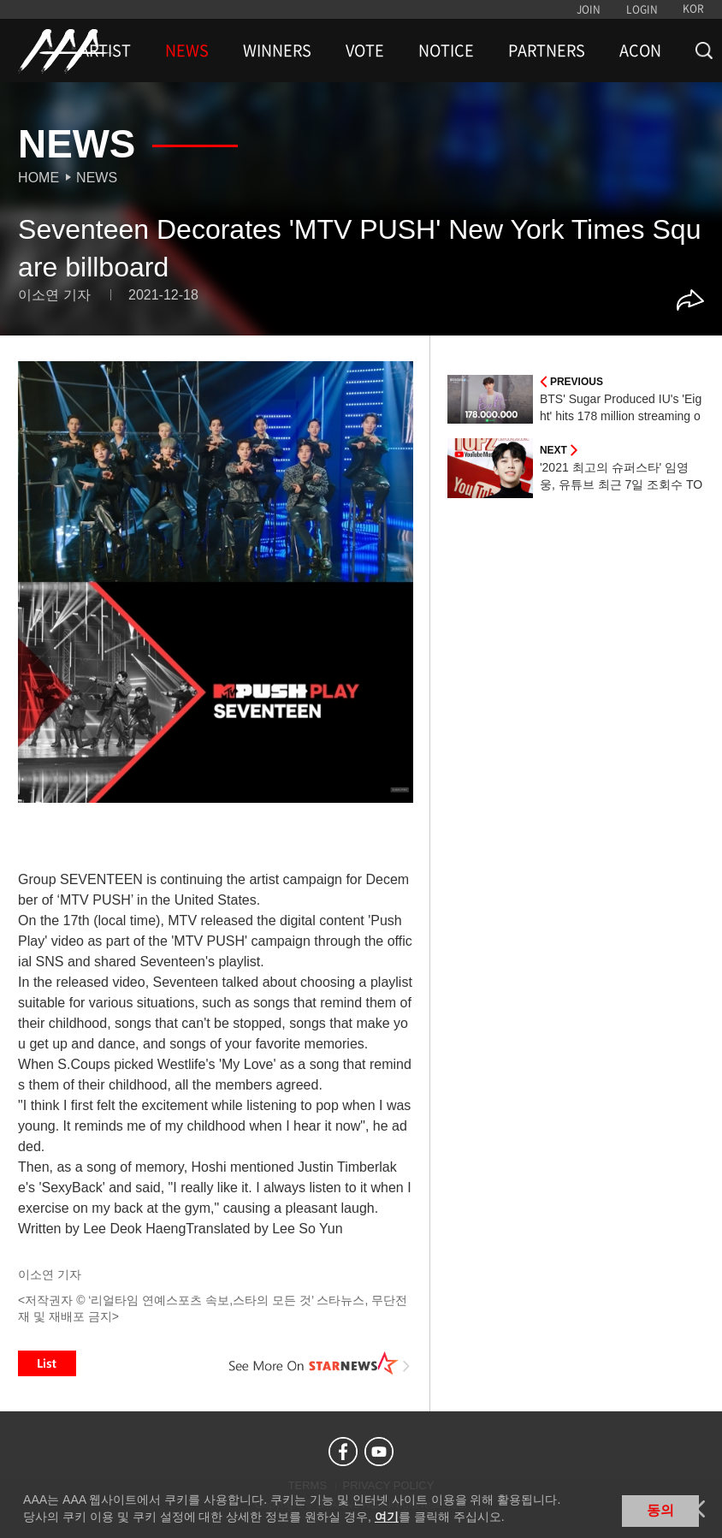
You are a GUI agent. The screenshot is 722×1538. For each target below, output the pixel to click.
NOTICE (446, 50)
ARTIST (105, 50)
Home (38, 177)
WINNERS (277, 50)
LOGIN (642, 9)
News (96, 177)
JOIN (589, 9)
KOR (693, 8)
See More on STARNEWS (320, 1363)
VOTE (365, 50)
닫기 (696, 1508)
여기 (387, 1516)
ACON (640, 50)
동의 (660, 1510)
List (47, 1363)
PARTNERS (546, 50)
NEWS (187, 50)
